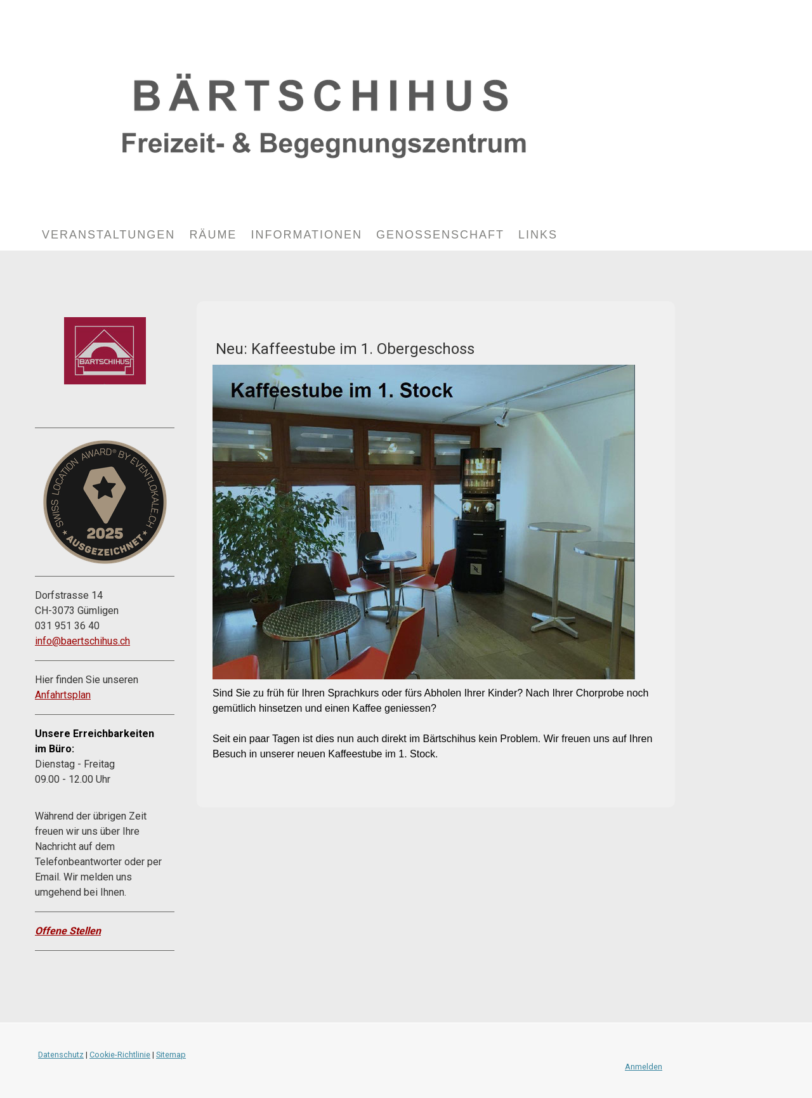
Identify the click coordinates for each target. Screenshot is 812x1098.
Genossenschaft (440, 234)
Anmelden (643, 1066)
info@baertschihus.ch (82, 641)
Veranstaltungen (108, 234)
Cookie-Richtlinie (119, 1054)
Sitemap (171, 1054)
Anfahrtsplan (63, 695)
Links (538, 234)
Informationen (306, 234)
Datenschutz (61, 1054)
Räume (213, 234)
